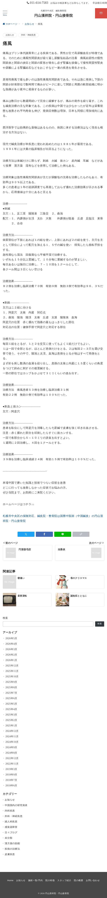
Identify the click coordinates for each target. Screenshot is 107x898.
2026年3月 (11, 649)
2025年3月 (11, 714)
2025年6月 (11, 698)
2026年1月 (11, 660)
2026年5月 (11, 638)
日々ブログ (11, 832)
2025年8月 (11, 687)
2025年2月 (11, 720)
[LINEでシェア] (62, 534)
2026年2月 (11, 654)
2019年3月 (11, 769)
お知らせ (10, 35)
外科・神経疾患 (28, 35)
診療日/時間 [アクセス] (100, 3)
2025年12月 (12, 665)
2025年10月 (12, 676)
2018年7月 (11, 780)
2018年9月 (11, 774)
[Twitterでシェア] (26, 534)
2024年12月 (12, 731)
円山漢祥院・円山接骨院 (53, 15)
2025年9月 (11, 682)
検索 (5, 617)
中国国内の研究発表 (16, 805)
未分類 (8, 838)
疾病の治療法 (12, 848)
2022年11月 (12, 763)
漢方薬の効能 (12, 843)
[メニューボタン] (5, 13)
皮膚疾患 (10, 854)
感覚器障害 (11, 827)
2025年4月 (11, 709)
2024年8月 (11, 752)
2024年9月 (11, 747)
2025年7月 (11, 692)
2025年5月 (11, 703)
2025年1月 (11, 725)
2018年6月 (11, 785)
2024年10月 (12, 741)
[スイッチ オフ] (101, 13)
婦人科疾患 (11, 821)
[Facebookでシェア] (44, 534)
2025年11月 (12, 671)
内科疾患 (10, 810)
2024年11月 (12, 736)
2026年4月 (11, 643)
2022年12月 (12, 758)
